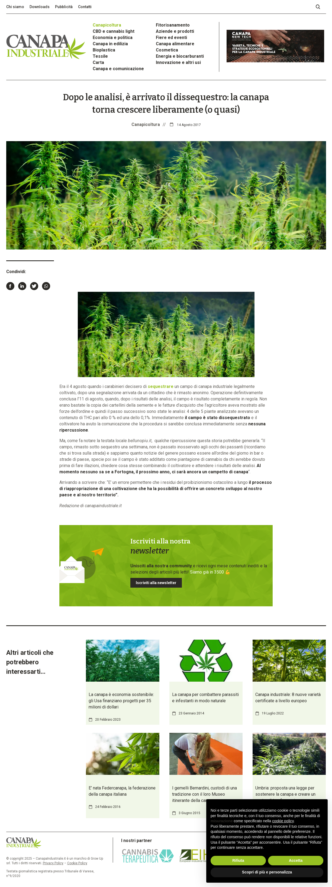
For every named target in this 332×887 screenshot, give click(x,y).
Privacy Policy (53, 863)
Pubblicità (64, 7)
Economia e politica (113, 37)
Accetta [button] (296, 860)
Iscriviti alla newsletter (156, 583)
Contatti (85, 7)
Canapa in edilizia (110, 43)
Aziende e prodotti (175, 31)
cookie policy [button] (283, 821)
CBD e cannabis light (113, 31)
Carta (98, 62)
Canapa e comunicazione (118, 68)
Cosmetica (167, 50)
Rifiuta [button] (238, 860)
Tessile (100, 56)
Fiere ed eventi (171, 37)
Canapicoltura (107, 25)
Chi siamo (15, 7)
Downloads (40, 7)
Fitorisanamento (173, 25)
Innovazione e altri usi (178, 62)
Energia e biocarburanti (180, 56)
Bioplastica (104, 50)
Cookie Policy (77, 863)
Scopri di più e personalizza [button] (267, 872)
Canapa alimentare (175, 43)
